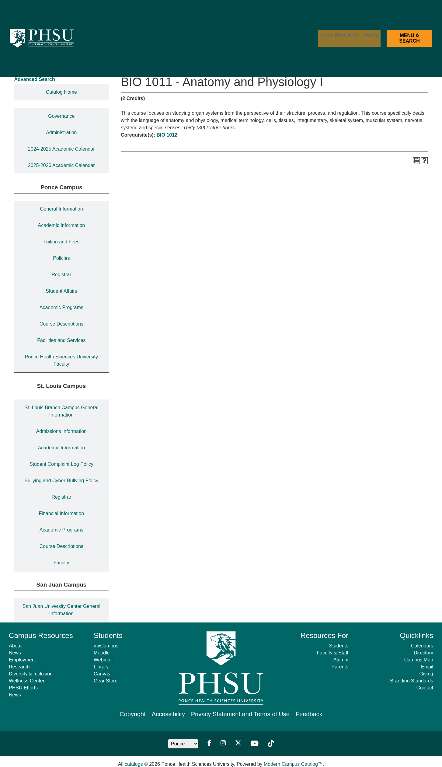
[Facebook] (209, 744)
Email (427, 666)
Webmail (103, 659)
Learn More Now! (340, 34)
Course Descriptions (61, 323)
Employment (22, 659)
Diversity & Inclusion (31, 673)
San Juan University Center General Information (61, 610)
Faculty (61, 562)
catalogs (134, 764)
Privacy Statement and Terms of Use (240, 714)
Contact (424, 687)
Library (101, 666)
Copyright (133, 714)
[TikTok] (271, 744)
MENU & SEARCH (409, 38)
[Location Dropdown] (183, 743)
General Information (61, 208)
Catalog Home (61, 92)
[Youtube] (254, 744)
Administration (61, 132)
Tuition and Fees (62, 241)
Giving (426, 673)
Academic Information (61, 225)
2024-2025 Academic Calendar (61, 149)
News (15, 652)
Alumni (340, 659)
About (15, 645)
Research (19, 666)
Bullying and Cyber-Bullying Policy (61, 480)
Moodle (102, 652)
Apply (371, 34)
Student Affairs (61, 291)
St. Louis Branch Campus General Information (61, 411)
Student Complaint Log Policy (61, 464)
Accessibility (168, 714)
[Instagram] (223, 744)
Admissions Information (61, 431)
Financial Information (61, 513)
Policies (61, 258)
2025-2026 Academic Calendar (61, 165)
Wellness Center (26, 680)
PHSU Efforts (23, 687)
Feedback (309, 714)
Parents (340, 666)
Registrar (61, 274)
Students (338, 645)
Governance (61, 116)
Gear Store (105, 680)
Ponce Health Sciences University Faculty (61, 360)
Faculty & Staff (332, 652)
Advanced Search (34, 79)
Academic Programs (61, 307)
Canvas (102, 673)
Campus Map (418, 659)
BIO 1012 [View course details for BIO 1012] (167, 135)
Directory (423, 652)
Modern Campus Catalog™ (293, 764)
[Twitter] (238, 744)
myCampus (106, 645)
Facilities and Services (61, 340)
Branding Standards (411, 680)
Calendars (422, 645)
